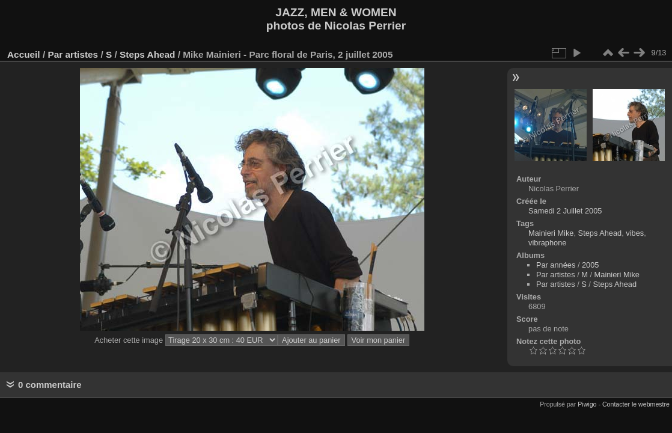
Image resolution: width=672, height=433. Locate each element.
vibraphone (547, 242)
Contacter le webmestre (636, 404)
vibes (635, 233)
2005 (590, 264)
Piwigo (587, 404)
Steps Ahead (147, 54)
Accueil (23, 54)
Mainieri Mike (550, 233)
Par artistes (72, 54)
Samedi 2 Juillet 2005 (565, 210)
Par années (555, 264)
